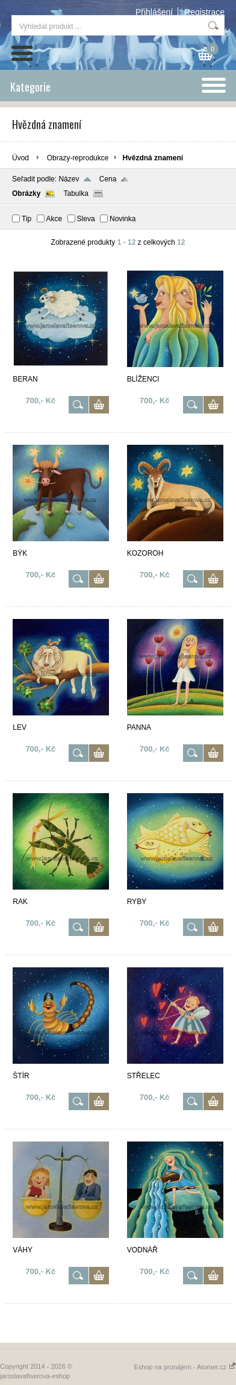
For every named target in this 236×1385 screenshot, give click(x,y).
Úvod (20, 158)
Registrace (204, 12)
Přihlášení (154, 12)
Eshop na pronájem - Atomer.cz (185, 1367)
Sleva (86, 219)
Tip (26, 219)
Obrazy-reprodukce (78, 158)
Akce (54, 219)
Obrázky (26, 193)
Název (68, 179)
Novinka (122, 219)
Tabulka (75, 193)
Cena (108, 179)
